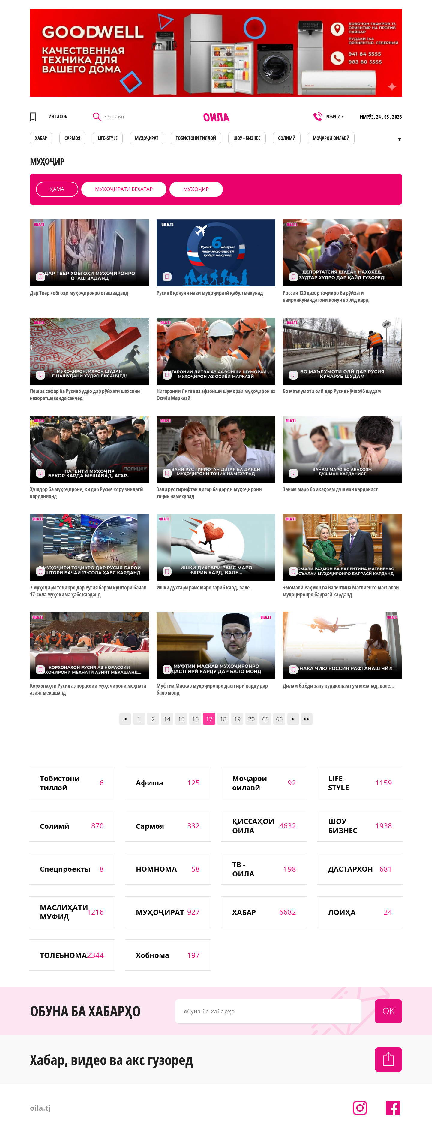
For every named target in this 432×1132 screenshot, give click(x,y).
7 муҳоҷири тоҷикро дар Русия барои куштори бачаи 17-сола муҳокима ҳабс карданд (88, 591)
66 (279, 719)
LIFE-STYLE (108, 138)
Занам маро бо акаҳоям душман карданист (330, 489)
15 (181, 719)
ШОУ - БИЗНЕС (247, 138)
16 (195, 719)
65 (265, 719)
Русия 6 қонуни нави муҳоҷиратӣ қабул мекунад (210, 292)
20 (251, 719)
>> (307, 718)
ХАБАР (41, 138)
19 (237, 719)
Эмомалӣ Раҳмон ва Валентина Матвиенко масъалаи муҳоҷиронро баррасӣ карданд (341, 591)
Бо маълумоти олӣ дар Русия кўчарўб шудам (332, 391)
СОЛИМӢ (287, 138)
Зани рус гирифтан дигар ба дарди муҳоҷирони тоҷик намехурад (209, 493)
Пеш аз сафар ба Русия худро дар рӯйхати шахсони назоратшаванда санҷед (85, 394)
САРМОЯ (72, 138)
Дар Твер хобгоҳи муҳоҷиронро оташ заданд (79, 292)
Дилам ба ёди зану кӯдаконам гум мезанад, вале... (338, 685)
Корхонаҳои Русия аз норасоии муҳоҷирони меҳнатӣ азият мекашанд (88, 689)
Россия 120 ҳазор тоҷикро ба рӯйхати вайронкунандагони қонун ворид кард (325, 296)
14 (167, 719)
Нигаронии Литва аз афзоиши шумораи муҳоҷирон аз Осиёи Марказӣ (216, 394)
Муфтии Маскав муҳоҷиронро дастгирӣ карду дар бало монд (212, 689)
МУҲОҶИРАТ (147, 138)
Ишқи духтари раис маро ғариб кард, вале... (205, 587)
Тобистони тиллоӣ (196, 138)
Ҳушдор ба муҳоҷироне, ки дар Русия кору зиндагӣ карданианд (86, 493)
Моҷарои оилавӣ (331, 138)
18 (223, 719)
